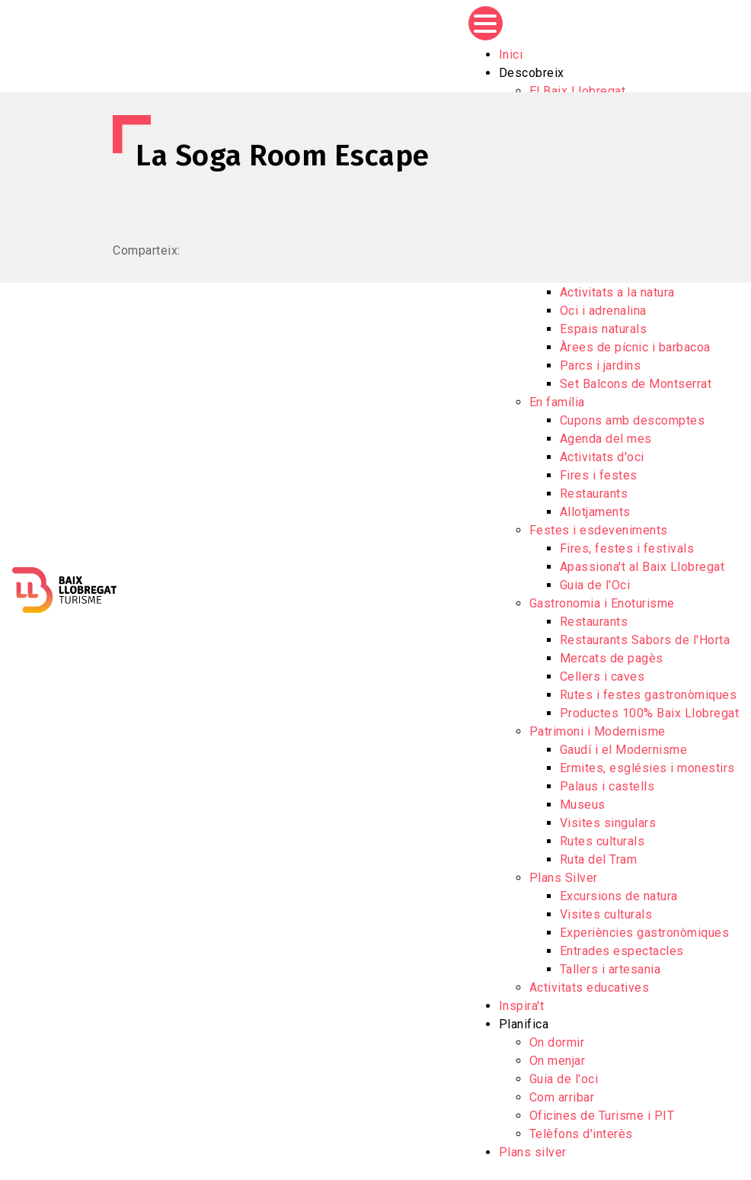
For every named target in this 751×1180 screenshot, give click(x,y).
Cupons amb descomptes (632, 420)
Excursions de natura (619, 896)
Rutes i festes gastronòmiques (648, 695)
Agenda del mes (606, 438)
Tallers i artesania (610, 969)
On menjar (557, 1060)
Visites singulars (608, 823)
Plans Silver (563, 878)
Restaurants (594, 493)
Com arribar (562, 1097)
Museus (583, 804)
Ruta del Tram (599, 859)
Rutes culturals (602, 841)
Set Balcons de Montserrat (636, 384)
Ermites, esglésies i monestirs (647, 768)
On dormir (557, 1042)
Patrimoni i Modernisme (597, 731)
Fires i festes (599, 475)
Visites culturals (606, 914)
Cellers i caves (602, 676)
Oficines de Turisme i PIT (602, 1115)
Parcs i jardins (600, 365)
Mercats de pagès (611, 658)
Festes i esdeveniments (598, 530)
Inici (511, 54)
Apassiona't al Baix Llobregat (642, 567)
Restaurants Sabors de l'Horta (645, 640)
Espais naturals (603, 329)
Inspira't (522, 1006)
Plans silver (533, 1152)
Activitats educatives (589, 987)
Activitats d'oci (602, 457)
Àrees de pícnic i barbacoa (635, 347)
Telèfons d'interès (581, 1134)
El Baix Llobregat (577, 91)
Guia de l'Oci (595, 585)
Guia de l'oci (564, 1079)
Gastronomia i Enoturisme (602, 603)
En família (557, 402)
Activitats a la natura (617, 292)
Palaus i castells (607, 786)
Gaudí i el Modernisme (624, 749)
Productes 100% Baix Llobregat (650, 713)
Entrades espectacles (622, 951)
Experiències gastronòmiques (645, 932)
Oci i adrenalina (603, 310)
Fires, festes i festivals (627, 548)
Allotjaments (595, 512)
